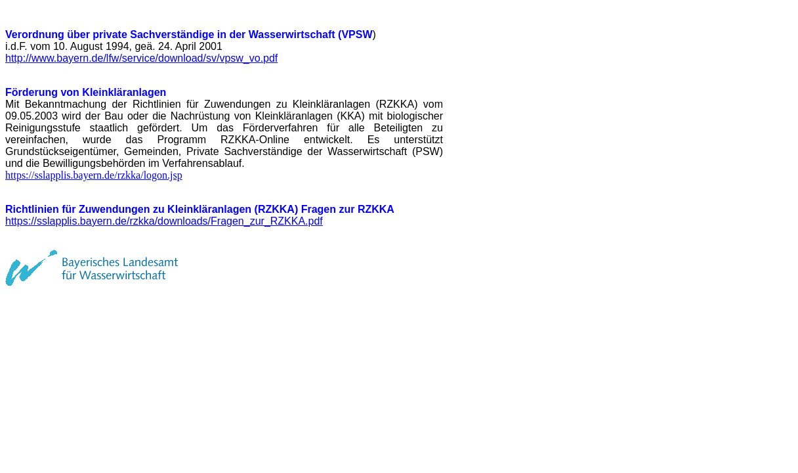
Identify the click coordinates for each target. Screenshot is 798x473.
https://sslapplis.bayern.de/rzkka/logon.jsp (93, 175)
